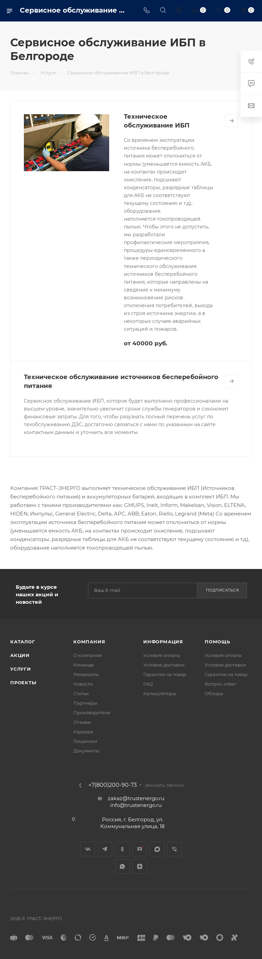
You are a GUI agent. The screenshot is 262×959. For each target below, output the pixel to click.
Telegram (105, 849)
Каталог (22, 641)
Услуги (20, 669)
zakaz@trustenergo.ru (136, 798)
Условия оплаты (161, 655)
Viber (174, 849)
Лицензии (85, 741)
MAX (157, 849)
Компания (89, 641)
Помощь (217, 641)
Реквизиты (86, 674)
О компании (87, 655)
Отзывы (82, 722)
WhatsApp (122, 866)
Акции (20, 655)
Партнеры (85, 703)
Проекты (23, 682)
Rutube (139, 849)
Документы (86, 750)
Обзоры (214, 693)
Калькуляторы (159, 693)
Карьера (83, 731)
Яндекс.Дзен (139, 866)
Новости (83, 684)
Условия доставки (164, 665)
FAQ (148, 684)
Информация (163, 641)
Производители (91, 712)
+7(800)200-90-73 (112, 785)
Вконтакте (87, 849)
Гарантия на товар (164, 674)
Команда (83, 665)
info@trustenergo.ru (136, 805)
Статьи (81, 693)
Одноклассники (122, 849)
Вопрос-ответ (220, 684)
